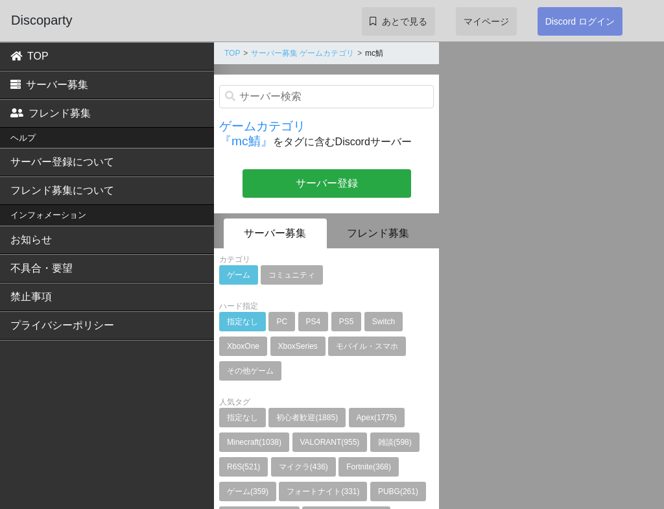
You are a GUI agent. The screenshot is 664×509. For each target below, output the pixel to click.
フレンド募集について (62, 190)
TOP (29, 56)
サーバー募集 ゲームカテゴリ (302, 53)
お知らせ (31, 239)
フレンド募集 (50, 113)
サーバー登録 (327, 183)
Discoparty (41, 20)
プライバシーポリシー (62, 325)
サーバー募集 (49, 84)
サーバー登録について (62, 161)
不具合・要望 (41, 268)
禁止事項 (31, 296)
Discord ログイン (580, 21)
